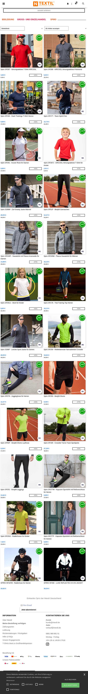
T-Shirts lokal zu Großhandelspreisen (17, 643)
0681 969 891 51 (52, 634)
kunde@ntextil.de (53, 622)
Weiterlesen (10, 680)
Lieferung (6, 630)
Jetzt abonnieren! (28, 610)
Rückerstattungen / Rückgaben (15, 633)
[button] (68, 4)
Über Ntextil (7, 620)
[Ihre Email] (42, 605)
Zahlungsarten (8, 627)
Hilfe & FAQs (8, 637)
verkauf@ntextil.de (53, 628)
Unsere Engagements (11, 640)
